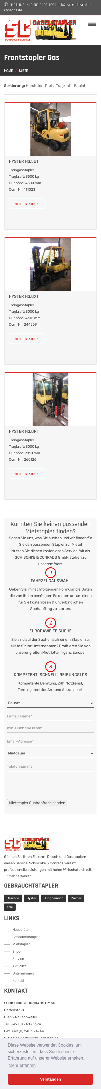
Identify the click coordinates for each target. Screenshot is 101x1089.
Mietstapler (21, 944)
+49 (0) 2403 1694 (42, 4)
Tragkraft (64, 85)
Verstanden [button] (50, 1079)
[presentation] (48, 788)
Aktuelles (19, 966)
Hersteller (34, 85)
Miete (23, 71)
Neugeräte (20, 929)
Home (8, 71)
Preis (49, 85)
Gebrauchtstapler (26, 937)
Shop (16, 951)
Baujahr (81, 85)
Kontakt (18, 980)
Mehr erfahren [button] (22, 1065)
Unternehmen (23, 973)
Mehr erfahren (27, 204)
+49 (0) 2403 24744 (28, 1031)
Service (18, 958)
